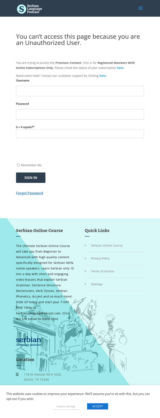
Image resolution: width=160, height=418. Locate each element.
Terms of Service (102, 271)
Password (22, 103)
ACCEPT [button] (97, 406)
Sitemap (96, 284)
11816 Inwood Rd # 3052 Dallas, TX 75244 (42, 376)
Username (22, 80)
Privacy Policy (100, 258)
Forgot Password (29, 193)
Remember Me (29, 165)
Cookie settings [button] (65, 406)
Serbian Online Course (107, 245)
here (120, 68)
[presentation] (47, 150)
